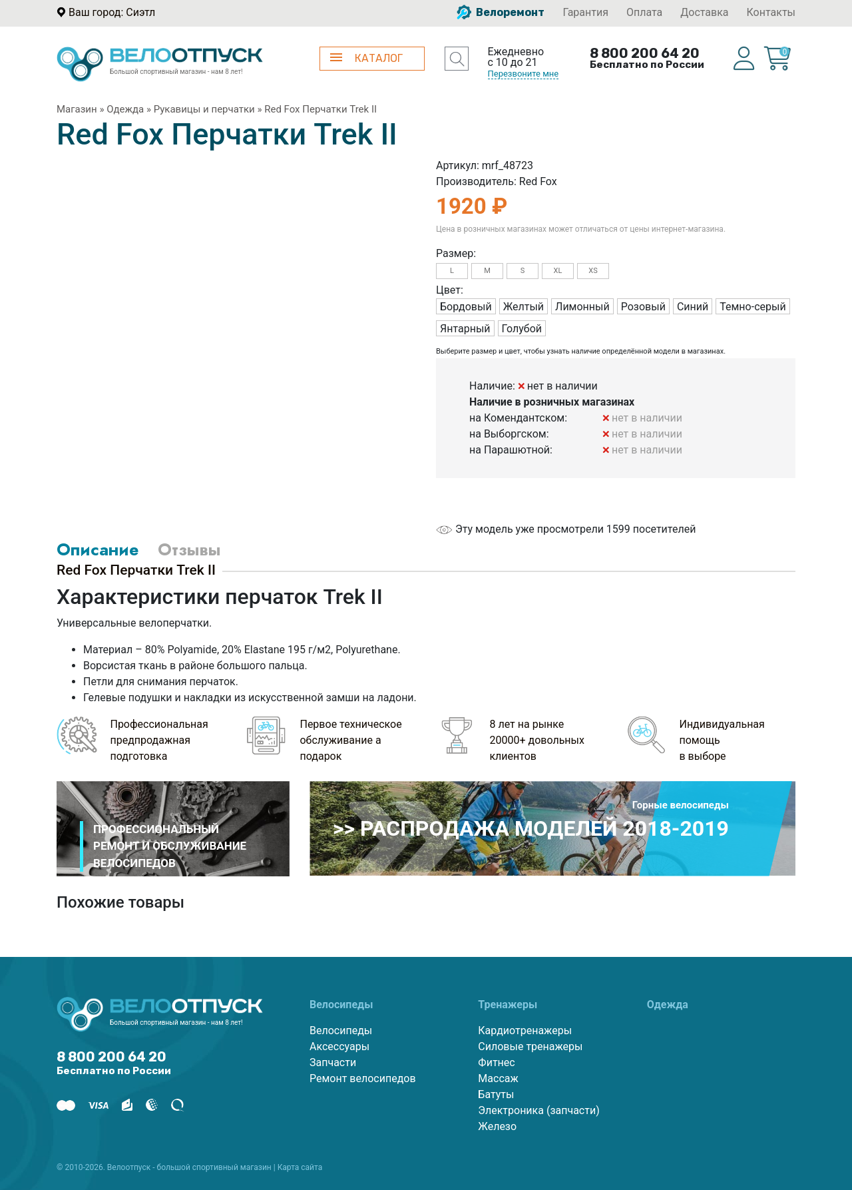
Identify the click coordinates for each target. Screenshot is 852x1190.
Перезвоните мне (523, 74)
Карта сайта (300, 1167)
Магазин (77, 109)
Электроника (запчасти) (538, 1110)
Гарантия (585, 12)
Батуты (496, 1094)
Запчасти (333, 1062)
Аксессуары (339, 1046)
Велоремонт (500, 12)
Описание (97, 549)
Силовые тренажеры (530, 1046)
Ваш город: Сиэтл (112, 12)
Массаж (498, 1078)
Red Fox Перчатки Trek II (320, 109)
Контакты (771, 12)
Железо (497, 1126)
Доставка (704, 12)
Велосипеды (341, 1030)
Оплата (644, 12)
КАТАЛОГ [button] (366, 58)
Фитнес (496, 1062)
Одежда (125, 109)
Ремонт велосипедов (363, 1078)
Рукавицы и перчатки (204, 109)
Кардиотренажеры (525, 1030)
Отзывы (189, 549)
